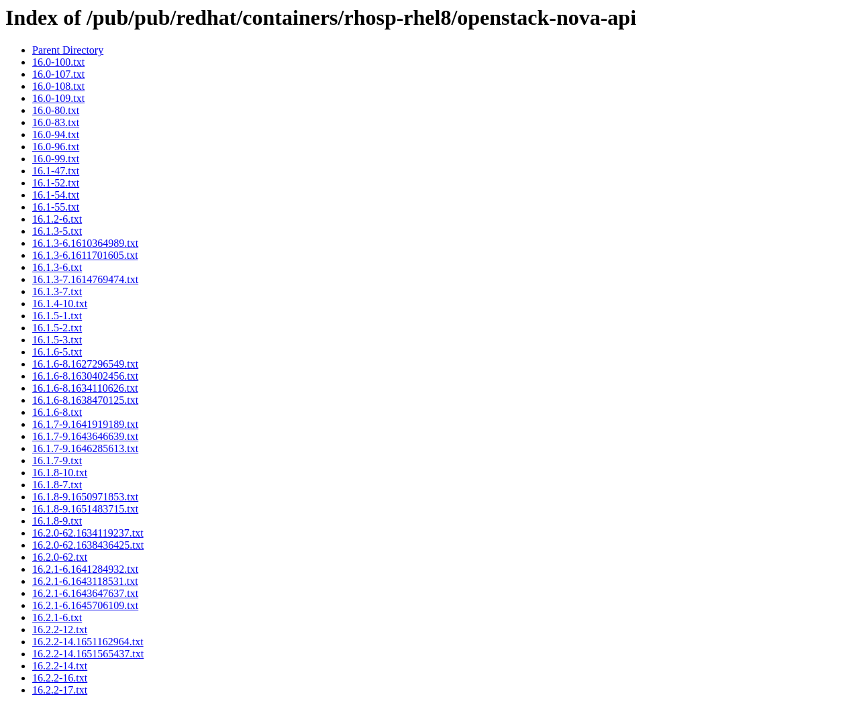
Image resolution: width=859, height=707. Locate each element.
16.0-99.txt (55, 158)
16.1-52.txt (55, 182)
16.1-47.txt (55, 170)
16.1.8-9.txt (57, 521)
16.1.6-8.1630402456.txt (85, 376)
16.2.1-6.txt (57, 617)
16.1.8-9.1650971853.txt (85, 496)
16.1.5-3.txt (57, 339)
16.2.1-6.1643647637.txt (85, 593)
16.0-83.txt (55, 122)
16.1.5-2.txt (57, 327)
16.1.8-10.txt (59, 472)
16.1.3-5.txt (57, 231)
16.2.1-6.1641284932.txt (85, 569)
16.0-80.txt (55, 110)
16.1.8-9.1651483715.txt (85, 508)
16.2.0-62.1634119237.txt (88, 533)
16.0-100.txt (58, 62)
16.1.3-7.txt (57, 291)
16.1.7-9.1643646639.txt (85, 436)
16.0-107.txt (58, 74)
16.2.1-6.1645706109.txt (85, 605)
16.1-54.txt (55, 195)
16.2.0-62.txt (59, 557)
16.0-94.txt (55, 134)
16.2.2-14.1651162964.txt (88, 641)
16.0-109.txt (58, 98)
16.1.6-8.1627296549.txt (85, 364)
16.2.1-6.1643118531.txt (85, 581)
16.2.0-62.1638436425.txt (88, 545)
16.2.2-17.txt (59, 690)
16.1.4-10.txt (59, 303)
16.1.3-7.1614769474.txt (85, 279)
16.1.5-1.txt (57, 315)
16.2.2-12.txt (59, 629)
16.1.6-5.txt (57, 352)
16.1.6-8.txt (57, 412)
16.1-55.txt (55, 207)
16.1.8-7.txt (57, 484)
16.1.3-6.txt (57, 267)
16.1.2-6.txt (57, 219)
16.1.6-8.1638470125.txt (85, 400)
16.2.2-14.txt (59, 665)
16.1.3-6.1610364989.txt (85, 243)
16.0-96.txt (55, 146)
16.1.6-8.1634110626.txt (85, 388)
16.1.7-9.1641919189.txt (85, 424)
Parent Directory (67, 50)
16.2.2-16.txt (59, 678)
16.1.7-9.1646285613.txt (85, 448)
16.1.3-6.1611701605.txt (85, 255)
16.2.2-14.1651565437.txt (88, 653)
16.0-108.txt (58, 86)
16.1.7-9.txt (57, 460)
